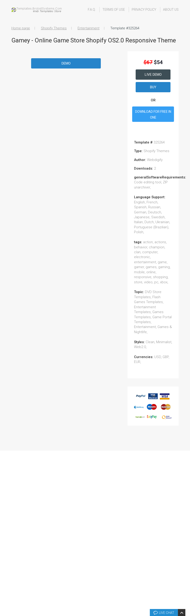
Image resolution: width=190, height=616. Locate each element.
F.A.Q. (92, 9)
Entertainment (88, 28)
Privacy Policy (144, 9)
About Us (171, 9)
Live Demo (153, 74)
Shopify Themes (54, 28)
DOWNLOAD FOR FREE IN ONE (153, 114)
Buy (153, 87)
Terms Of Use (113, 9)
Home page (20, 28)
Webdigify (155, 160)
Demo (66, 63)
